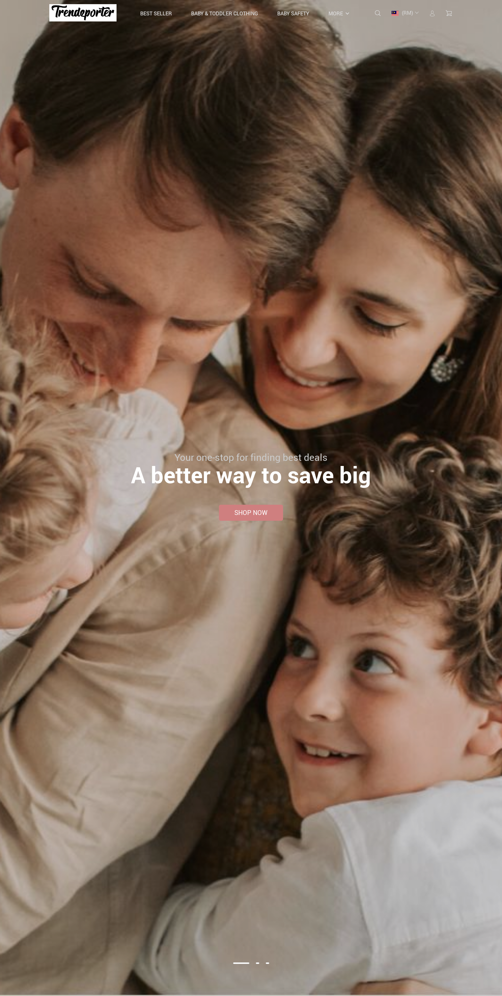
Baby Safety (293, 13)
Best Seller (156, 13)
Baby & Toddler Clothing (224, 13)
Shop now (251, 512)
